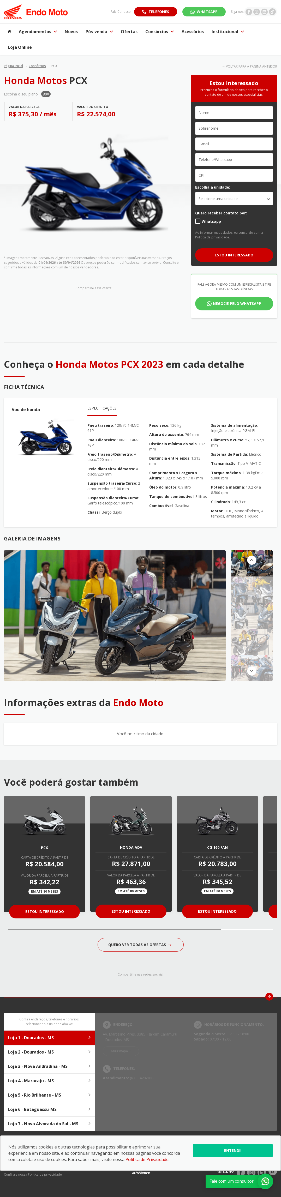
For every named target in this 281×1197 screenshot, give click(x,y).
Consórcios (37, 66)
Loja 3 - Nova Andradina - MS (49, 1066)
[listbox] (234, 198)
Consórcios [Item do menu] (159, 31)
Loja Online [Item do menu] (20, 47)
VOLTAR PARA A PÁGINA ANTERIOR (251, 66)
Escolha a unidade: (212, 187)
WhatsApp (207, 11)
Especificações (102, 408)
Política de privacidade (212, 237)
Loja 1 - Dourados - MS (49, 1037)
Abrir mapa (119, 1051)
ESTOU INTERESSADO (234, 254)
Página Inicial (13, 66)
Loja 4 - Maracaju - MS (49, 1081)
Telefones (158, 11)
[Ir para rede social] (249, 11)
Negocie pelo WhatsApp (237, 303)
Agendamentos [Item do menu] (38, 31)
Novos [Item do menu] (71, 31)
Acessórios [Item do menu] (193, 31)
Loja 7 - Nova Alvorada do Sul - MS (49, 1124)
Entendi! (232, 1150)
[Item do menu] (9, 31)
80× (46, 94)
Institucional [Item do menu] (228, 31)
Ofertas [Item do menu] (129, 31)
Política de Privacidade (147, 1159)
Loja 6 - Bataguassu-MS (49, 1109)
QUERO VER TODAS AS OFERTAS (139, 944)
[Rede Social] (240, 1172)
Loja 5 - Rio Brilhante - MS (49, 1095)
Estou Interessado (44, 911)
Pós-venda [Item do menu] (99, 31)
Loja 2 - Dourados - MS (49, 1052)
